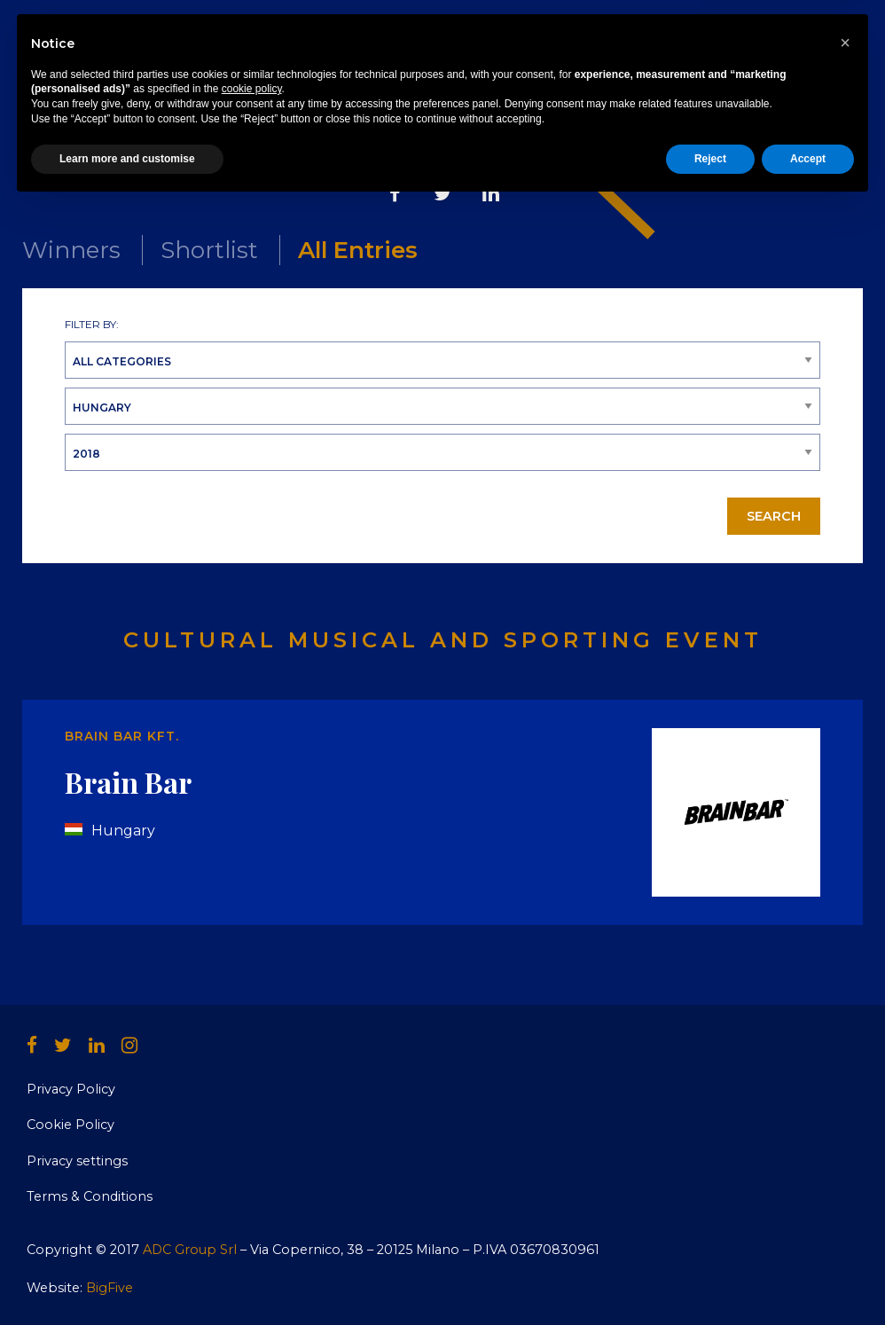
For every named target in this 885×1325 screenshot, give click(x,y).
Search (774, 516)
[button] (845, 1162)
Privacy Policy (71, 1089)
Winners (71, 250)
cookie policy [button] (252, 1209)
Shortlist (209, 250)
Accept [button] (808, 1278)
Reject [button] (710, 1278)
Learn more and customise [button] (127, 1278)
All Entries (358, 250)
